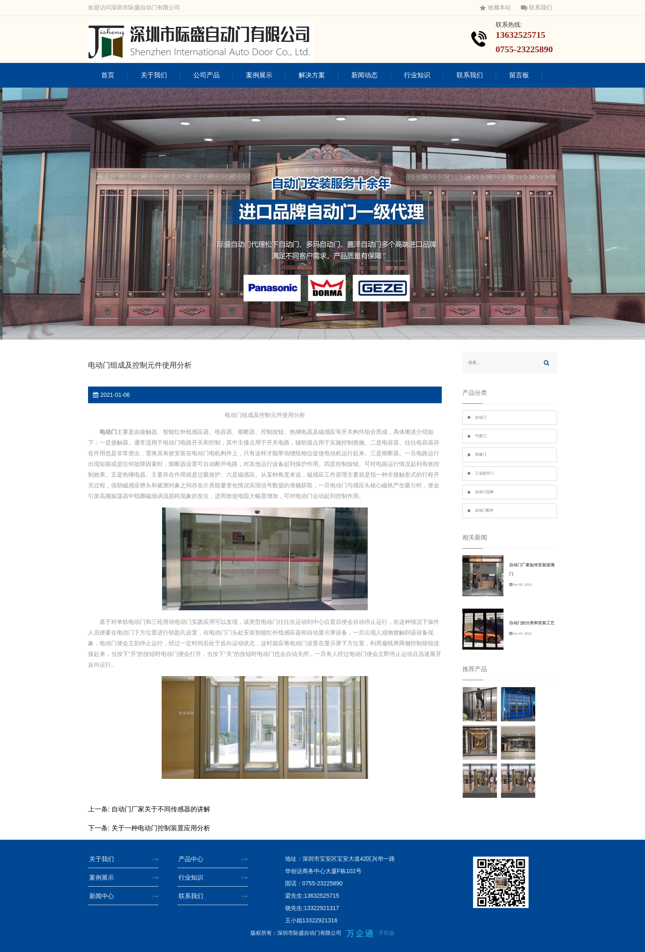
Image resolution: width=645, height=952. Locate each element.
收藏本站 (495, 8)
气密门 (480, 436)
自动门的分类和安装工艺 (532, 623)
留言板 (519, 75)
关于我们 (154, 75)
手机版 (386, 933)
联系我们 (536, 8)
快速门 (480, 454)
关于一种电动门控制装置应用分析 (160, 828)
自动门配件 (484, 510)
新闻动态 (364, 75)
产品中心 (194, 858)
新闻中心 (104, 895)
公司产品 (206, 75)
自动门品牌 (484, 492)
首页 (107, 75)
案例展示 (259, 75)
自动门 (480, 417)
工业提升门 (484, 473)
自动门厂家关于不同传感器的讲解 (160, 809)
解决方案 (312, 75)
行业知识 (417, 75)
